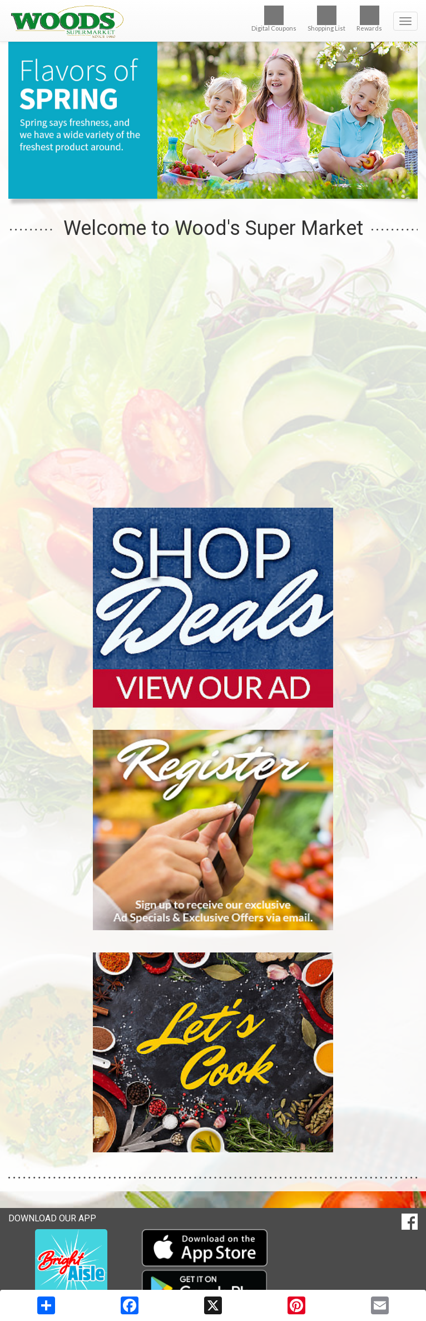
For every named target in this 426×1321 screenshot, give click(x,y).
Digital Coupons (273, 19)
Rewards (369, 19)
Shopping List (326, 19)
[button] (199, 188)
